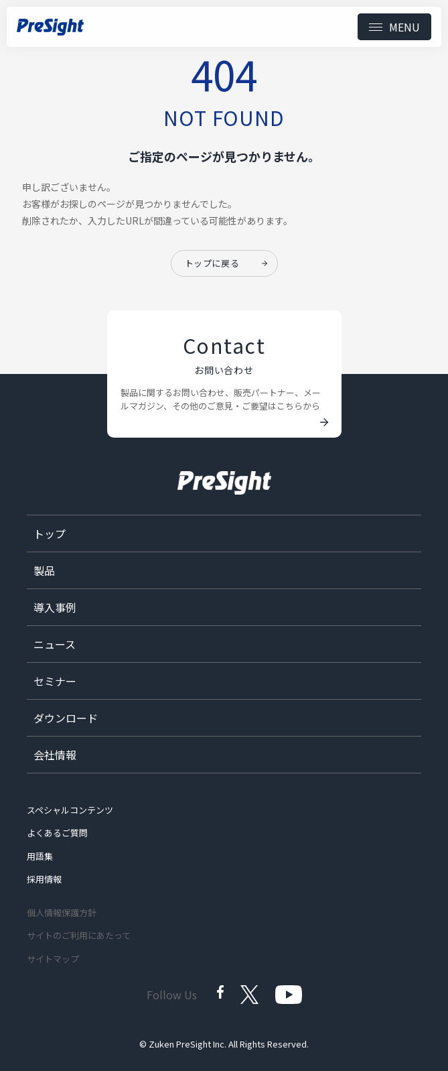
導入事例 (54, 607)
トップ (49, 533)
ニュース (54, 644)
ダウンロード (65, 718)
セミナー (54, 681)
